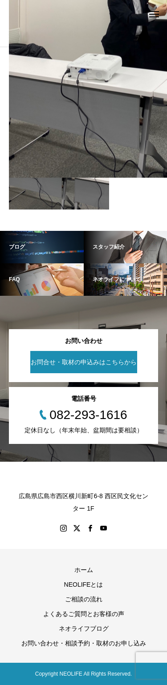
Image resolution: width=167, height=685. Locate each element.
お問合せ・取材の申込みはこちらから (84, 362)
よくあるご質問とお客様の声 (83, 613)
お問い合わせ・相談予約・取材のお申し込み (83, 643)
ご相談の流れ (83, 599)
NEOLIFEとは (83, 584)
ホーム (83, 569)
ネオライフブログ (84, 628)
